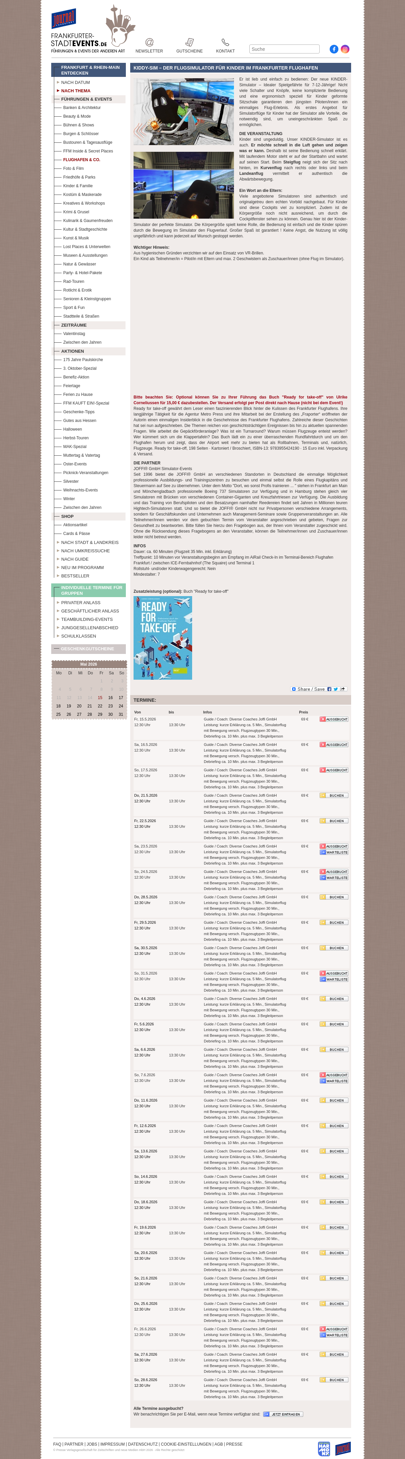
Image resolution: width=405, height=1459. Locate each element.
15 (100, 697)
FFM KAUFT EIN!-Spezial (81, 402)
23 (110, 706)
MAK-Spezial (70, 446)
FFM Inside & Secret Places (83, 150)
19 (69, 706)
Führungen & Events (83, 98)
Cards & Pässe (72, 533)
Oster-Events (70, 463)
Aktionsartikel (70, 524)
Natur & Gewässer (75, 263)
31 (121, 714)
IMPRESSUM (112, 1444)
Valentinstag (69, 333)
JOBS (92, 1444)
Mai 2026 (88, 664)
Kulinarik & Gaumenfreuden (83, 220)
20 (79, 706)
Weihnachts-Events (76, 489)
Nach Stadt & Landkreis (86, 541)
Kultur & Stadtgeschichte (80, 228)
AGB (219, 1444)
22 (100, 706)
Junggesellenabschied (86, 627)
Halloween (68, 428)
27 (79, 714)
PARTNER (74, 1444)
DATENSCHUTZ (143, 1444)
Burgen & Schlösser (76, 133)
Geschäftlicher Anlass (86, 610)
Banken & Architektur (77, 107)
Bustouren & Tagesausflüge (83, 141)
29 (100, 714)
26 (69, 714)
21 (89, 706)
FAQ (57, 1444)
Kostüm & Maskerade (78, 194)
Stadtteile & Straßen (76, 315)
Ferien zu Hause (73, 393)
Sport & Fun (69, 307)
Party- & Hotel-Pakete (78, 272)
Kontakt (225, 42)
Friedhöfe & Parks (74, 176)
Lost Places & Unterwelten (82, 246)
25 (58, 714)
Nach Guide (71, 558)
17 (121, 697)
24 (121, 706)
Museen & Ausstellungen (80, 254)
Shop (64, 515)
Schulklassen (75, 635)
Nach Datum (72, 81)
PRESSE (234, 1444)
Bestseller (71, 575)
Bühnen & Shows (74, 124)
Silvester (66, 480)
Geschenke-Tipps (74, 411)
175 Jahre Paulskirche (78, 359)
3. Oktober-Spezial (75, 367)
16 (110, 697)
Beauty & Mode (72, 115)
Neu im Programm (79, 566)
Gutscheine (189, 42)
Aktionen (69, 350)
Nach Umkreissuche (82, 550)
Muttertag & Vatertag (77, 454)
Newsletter (149, 42)
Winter (64, 498)
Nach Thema (72, 90)
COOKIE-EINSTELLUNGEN (186, 1444)
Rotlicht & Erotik (73, 289)
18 (58, 706)
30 (110, 714)
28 (89, 714)
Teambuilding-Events (83, 618)
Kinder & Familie (73, 185)
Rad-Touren (69, 280)
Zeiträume (70, 324)
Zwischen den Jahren (77, 341)
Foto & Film (69, 167)
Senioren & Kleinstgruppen (82, 298)
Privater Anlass (77, 601)
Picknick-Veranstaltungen (81, 472)
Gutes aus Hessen (75, 420)
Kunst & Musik (71, 237)
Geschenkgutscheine (84, 650)
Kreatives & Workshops (79, 202)
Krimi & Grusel (71, 211)
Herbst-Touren (71, 437)
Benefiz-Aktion (71, 376)
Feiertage (67, 385)
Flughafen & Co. (77, 159)
